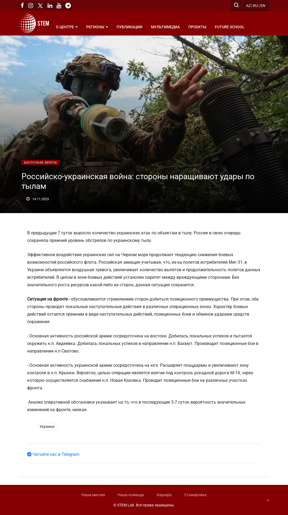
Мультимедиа (165, 27)
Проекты (197, 27)
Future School (229, 27)
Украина (47, 426)
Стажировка (195, 495)
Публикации (129, 27)
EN (262, 5)
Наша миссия (93, 495)
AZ (248, 5)
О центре (67, 27)
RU (255, 5)
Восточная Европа (40, 162)
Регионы (97, 27)
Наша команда (131, 495)
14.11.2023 (37, 199)
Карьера (164, 495)
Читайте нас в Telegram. (53, 454)
